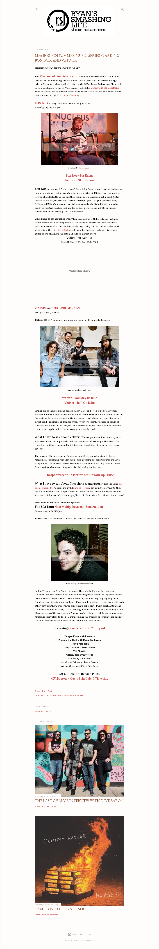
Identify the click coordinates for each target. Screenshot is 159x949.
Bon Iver (45, 695)
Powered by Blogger (79, 934)
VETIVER (40, 308)
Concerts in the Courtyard (104, 87)
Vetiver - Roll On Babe (80, 403)
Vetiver (80, 695)
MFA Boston (59, 678)
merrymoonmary (88, 940)
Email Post (47, 691)
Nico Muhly (62, 507)
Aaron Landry (85, 168)
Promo (62, 95)
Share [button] (37, 691)
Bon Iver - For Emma (79, 175)
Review (74, 95)
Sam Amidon (94, 507)
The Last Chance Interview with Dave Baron (79, 800)
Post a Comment (44, 711)
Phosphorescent (69, 695)
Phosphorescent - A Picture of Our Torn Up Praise (79, 475)
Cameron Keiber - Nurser (59, 909)
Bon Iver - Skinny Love (79, 180)
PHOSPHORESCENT (66, 308)
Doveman (78, 507)
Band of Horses (81, 487)
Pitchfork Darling (62, 230)
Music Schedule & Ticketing (89, 678)
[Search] (122, 9)
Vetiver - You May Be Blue (79, 398)
